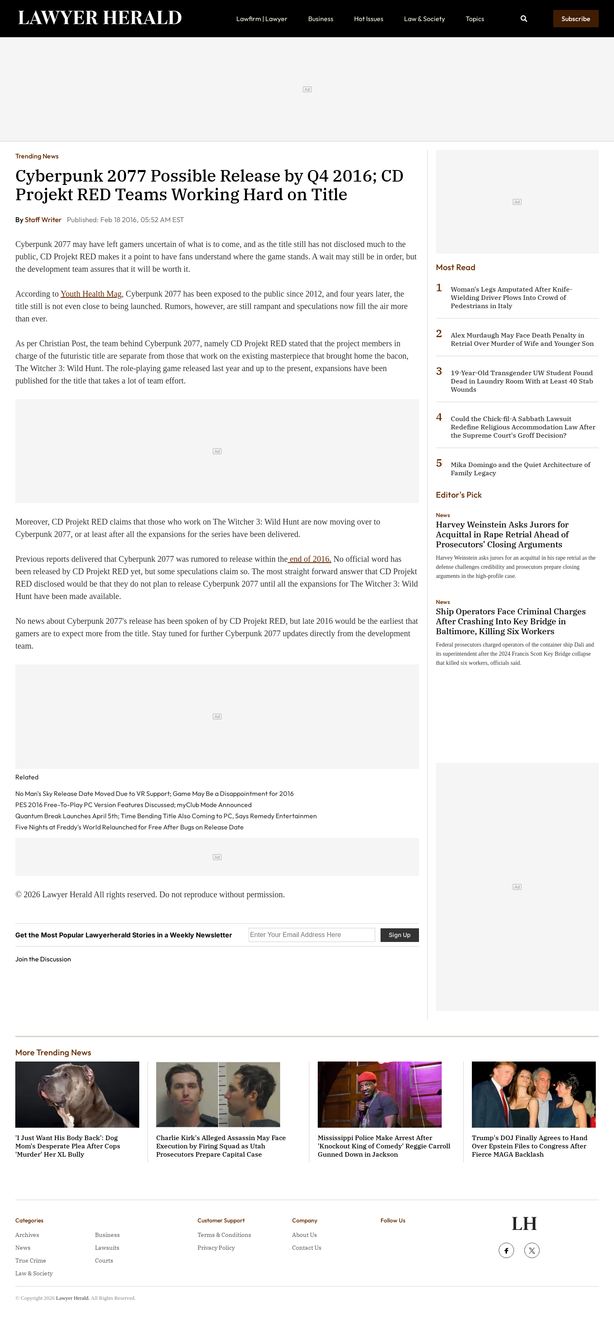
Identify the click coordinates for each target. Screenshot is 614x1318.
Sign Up (400, 934)
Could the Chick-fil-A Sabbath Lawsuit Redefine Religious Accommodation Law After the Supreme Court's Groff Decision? (523, 427)
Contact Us (306, 1247)
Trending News (37, 156)
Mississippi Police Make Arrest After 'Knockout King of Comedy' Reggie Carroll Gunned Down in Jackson (384, 1145)
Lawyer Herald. (73, 1298)
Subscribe (576, 18)
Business (320, 18)
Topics (475, 18)
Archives (27, 1235)
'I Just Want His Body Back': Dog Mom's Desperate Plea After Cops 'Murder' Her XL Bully (67, 1145)
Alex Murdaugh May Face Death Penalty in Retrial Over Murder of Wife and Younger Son (522, 339)
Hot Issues (368, 18)
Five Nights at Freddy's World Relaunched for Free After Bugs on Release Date (129, 827)
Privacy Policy (216, 1247)
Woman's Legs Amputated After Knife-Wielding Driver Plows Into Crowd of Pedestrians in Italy (511, 297)
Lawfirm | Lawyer (262, 18)
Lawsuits (107, 1247)
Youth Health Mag (90, 293)
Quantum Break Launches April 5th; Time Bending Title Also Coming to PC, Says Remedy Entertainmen (166, 816)
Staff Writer (44, 219)
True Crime (30, 1260)
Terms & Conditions (224, 1235)
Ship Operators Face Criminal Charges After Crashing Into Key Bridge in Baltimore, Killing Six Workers (511, 621)
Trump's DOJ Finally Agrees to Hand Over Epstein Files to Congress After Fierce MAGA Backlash (530, 1145)
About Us (304, 1235)
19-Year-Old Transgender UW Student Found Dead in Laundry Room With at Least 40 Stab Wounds (522, 381)
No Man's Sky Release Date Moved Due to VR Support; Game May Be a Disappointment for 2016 (154, 793)
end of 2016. (309, 558)
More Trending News (53, 1052)
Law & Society (424, 18)
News (443, 515)
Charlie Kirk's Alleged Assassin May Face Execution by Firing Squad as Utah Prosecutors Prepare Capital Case (221, 1145)
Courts (104, 1260)
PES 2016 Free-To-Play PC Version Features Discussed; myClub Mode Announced (133, 804)
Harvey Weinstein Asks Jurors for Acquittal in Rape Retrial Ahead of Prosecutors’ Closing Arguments (502, 534)
